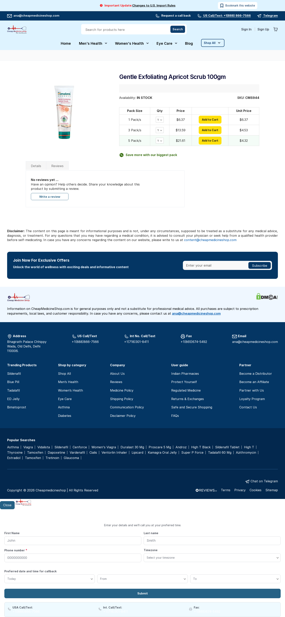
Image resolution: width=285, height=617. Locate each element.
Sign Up (263, 29)
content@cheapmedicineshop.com (210, 240)
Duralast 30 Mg (132, 447)
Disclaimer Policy (123, 416)
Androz (181, 447)
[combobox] (134, 30)
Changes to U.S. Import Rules (154, 5)
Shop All (64, 374)
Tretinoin (52, 458)
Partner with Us (251, 390)
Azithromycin (246, 452)
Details (36, 166)
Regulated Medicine (186, 390)
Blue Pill (13, 382)
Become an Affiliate (254, 382)
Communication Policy (127, 407)
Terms (225, 490)
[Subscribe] (259, 265)
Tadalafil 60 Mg (219, 452)
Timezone (151, 550)
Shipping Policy (121, 399)
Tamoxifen (35, 452)
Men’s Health (68, 382)
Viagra (28, 447)
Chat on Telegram (264, 481)
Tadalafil (13, 390)
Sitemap (271, 490)
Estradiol (13, 458)
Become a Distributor (255, 374)
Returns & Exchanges (187, 399)
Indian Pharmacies (185, 374)
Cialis (93, 452)
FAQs (175, 416)
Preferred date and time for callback (30, 571)
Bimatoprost (16, 407)
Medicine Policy (121, 390)
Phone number (15, 550)
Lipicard (137, 452)
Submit (142, 593)
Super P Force (192, 452)
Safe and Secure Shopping (191, 407)
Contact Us (248, 407)
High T (249, 447)
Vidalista (43, 447)
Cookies (255, 490)
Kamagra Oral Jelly (162, 452)
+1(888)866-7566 (85, 342)
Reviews (57, 166)
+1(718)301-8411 (136, 342)
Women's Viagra (103, 447)
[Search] (177, 29)
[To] (235, 578)
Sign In (246, 29)
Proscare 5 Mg (160, 447)
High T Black (201, 447)
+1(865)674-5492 (193, 342)
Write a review (49, 197)
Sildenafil (14, 374)
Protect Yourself (184, 382)
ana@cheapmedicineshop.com (33, 15)
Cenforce (80, 447)
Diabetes (64, 416)
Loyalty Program (252, 399)
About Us (117, 374)
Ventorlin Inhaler (114, 452)
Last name (151, 533)
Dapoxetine (56, 452)
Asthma (64, 407)
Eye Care (65, 399)
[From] (142, 578)
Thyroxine (15, 452)
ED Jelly (13, 399)
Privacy (240, 490)
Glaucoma (71, 458)
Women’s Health (70, 390)
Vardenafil (77, 452)
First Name (12, 533)
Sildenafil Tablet (227, 447)
